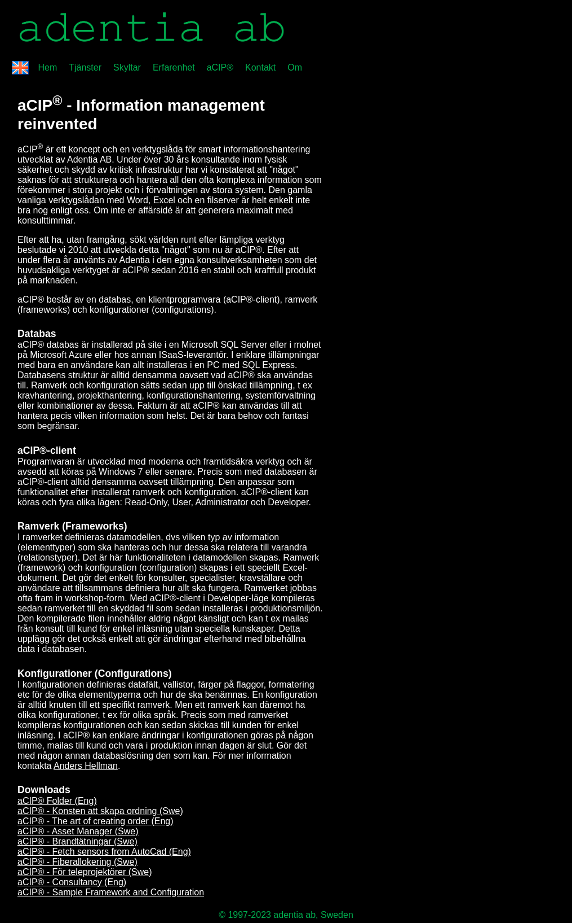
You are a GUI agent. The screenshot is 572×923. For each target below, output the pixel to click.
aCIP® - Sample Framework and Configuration (110, 892)
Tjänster (85, 67)
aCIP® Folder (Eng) (57, 801)
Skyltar (127, 67)
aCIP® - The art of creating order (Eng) (95, 821)
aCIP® (220, 67)
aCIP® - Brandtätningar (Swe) (77, 841)
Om (294, 67)
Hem (47, 67)
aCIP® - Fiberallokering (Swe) (77, 862)
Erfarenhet (174, 67)
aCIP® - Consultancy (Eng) (71, 882)
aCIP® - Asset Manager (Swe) (78, 831)
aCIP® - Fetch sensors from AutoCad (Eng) (104, 851)
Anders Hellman (86, 766)
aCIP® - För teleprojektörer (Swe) (84, 872)
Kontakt (260, 67)
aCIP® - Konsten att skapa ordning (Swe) (100, 811)
